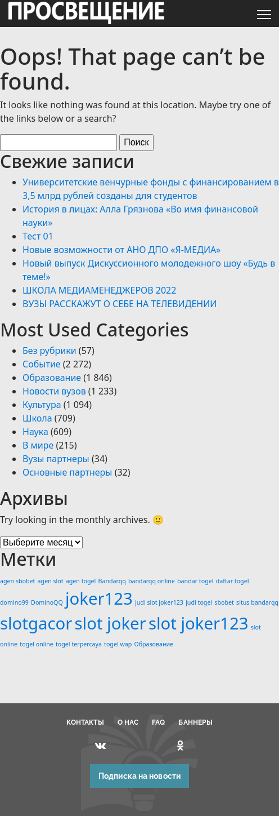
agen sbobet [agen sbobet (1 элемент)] (17, 581)
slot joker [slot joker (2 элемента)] (110, 623)
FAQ (158, 722)
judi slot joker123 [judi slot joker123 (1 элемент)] (159, 602)
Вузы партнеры (55, 459)
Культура (41, 404)
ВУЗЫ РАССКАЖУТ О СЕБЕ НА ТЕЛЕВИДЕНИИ (119, 304)
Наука (35, 431)
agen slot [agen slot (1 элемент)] (51, 581)
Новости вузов (54, 391)
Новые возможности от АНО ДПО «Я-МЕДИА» (121, 249)
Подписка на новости (139, 775)
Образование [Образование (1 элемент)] (153, 644)
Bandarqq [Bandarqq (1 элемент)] (112, 581)
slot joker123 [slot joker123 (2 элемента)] (198, 623)
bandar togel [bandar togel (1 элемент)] (195, 581)
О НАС (128, 722)
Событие (41, 364)
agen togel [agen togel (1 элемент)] (81, 581)
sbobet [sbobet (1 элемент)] (224, 602)
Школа (37, 418)
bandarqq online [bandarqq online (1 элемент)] (151, 581)
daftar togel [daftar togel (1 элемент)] (232, 581)
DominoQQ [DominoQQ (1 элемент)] (47, 602)
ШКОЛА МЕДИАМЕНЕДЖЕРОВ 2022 (99, 290)
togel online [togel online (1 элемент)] (36, 644)
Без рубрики (49, 350)
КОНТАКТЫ (85, 722)
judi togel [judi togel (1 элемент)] (199, 602)
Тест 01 (37, 236)
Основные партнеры (67, 472)
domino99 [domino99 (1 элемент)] (14, 602)
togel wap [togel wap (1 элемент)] (118, 644)
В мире (37, 445)
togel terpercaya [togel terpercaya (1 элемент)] (79, 644)
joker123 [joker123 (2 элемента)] (99, 598)
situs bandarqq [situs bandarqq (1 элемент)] (257, 602)
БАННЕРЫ (195, 722)
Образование (51, 377)
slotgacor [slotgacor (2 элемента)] (36, 623)
